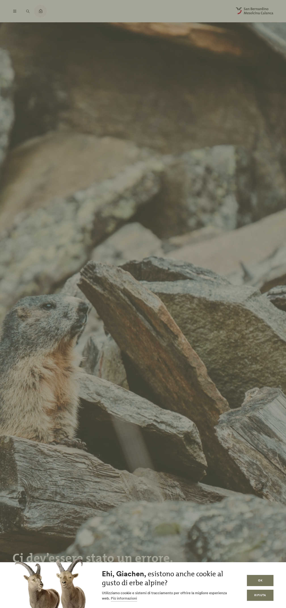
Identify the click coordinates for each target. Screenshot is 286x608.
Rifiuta (260, 595)
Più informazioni (124, 598)
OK (260, 580)
